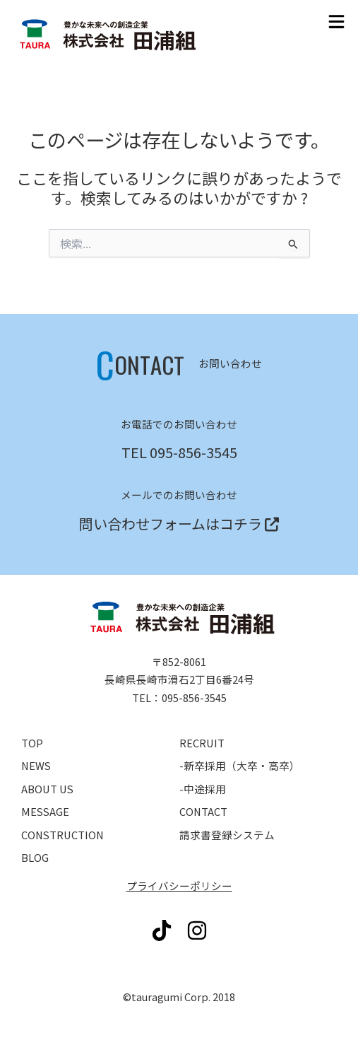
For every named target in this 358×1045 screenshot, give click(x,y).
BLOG (35, 857)
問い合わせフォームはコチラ (170, 523)
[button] (337, 21)
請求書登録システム (227, 834)
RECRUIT (202, 742)
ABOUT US (47, 788)
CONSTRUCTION (62, 834)
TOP (32, 742)
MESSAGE (45, 811)
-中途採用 (202, 788)
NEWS (36, 765)
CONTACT (203, 811)
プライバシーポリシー (179, 885)
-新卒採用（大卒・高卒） (239, 765)
